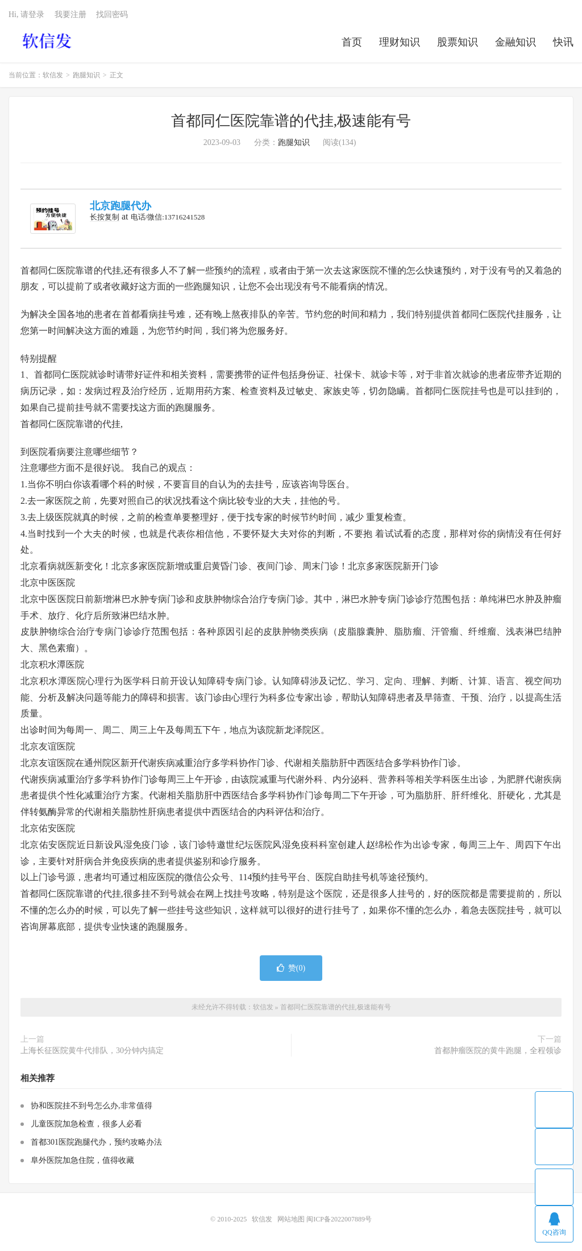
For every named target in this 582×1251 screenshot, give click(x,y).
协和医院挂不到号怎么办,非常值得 (91, 1105)
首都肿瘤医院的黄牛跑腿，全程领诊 (498, 1050)
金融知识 (515, 42)
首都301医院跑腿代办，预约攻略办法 (96, 1142)
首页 (352, 42)
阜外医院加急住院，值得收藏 (82, 1160)
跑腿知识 (86, 75)
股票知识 (457, 42)
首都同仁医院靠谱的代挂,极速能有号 (291, 121)
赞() (291, 968)
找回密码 (112, 14)
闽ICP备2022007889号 (339, 1219)
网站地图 (291, 1219)
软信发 (48, 40)
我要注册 (70, 14)
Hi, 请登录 (26, 14)
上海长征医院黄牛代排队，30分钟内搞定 (92, 1050)
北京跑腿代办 (120, 206)
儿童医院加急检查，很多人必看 (86, 1124)
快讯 (563, 42)
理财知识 (399, 42)
